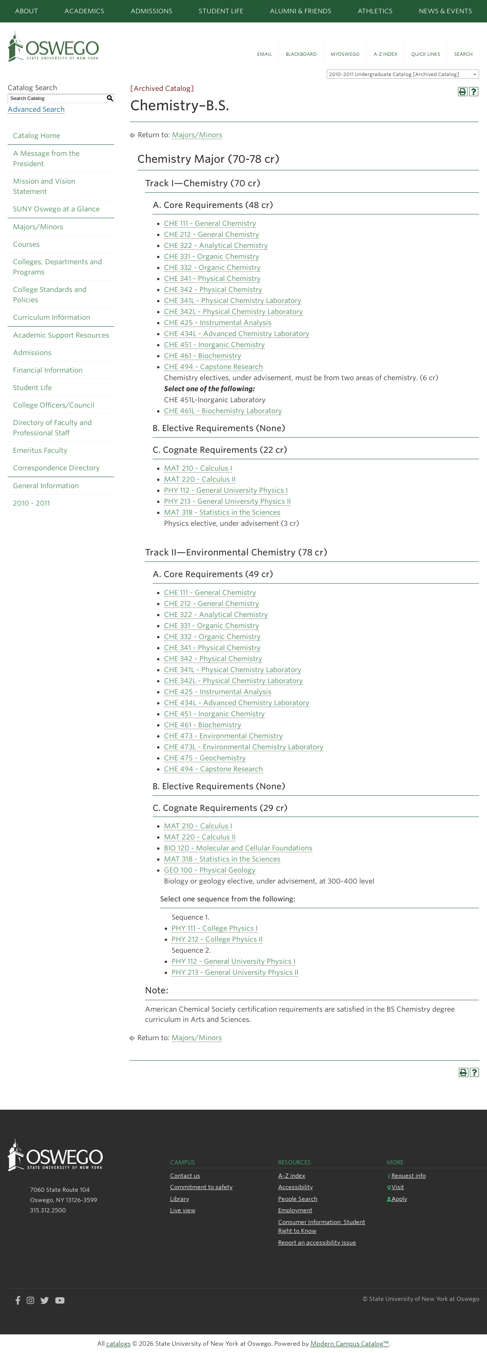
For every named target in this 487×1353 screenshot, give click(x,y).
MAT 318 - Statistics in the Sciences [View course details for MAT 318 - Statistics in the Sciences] (222, 512)
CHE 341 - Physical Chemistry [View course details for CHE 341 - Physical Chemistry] (212, 278)
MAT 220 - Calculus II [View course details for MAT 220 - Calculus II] (200, 479)
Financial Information (48, 370)
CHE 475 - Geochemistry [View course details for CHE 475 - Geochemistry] (205, 758)
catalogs (118, 1343)
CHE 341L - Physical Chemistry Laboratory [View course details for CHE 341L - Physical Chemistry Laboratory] (232, 301)
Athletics (375, 11)
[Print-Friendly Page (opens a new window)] (463, 92)
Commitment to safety (201, 1187)
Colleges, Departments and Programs (57, 267)
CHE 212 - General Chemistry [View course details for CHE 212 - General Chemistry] (211, 234)
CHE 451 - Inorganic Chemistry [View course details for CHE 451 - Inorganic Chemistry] (214, 345)
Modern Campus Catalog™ (349, 1343)
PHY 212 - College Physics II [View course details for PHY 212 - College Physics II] (217, 939)
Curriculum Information (51, 317)
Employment (295, 1210)
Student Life (221, 11)
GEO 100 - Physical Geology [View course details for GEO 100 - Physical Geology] (210, 870)
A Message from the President (46, 158)
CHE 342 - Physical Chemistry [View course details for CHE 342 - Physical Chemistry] (213, 289)
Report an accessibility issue (317, 1242)
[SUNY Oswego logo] (81, 46)
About (26, 11)
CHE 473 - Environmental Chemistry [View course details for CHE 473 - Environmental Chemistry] (223, 736)
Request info (406, 1175)
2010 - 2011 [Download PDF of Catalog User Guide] (31, 503)
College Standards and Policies (49, 295)
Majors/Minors (38, 227)
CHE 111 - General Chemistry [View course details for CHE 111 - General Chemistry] (210, 223)
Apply (397, 1198)
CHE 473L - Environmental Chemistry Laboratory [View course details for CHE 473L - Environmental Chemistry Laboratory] (243, 747)
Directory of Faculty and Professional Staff (52, 428)
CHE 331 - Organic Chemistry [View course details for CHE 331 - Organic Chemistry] (211, 256)
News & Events (445, 11)
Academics (84, 11)
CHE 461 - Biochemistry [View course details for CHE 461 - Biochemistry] (202, 356)
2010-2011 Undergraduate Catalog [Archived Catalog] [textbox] (394, 74)
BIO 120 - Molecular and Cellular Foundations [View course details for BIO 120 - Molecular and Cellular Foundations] (238, 848)
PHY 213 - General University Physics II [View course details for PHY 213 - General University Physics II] (227, 501)
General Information (46, 486)
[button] (264, 49)
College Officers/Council (53, 405)
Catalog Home (36, 136)
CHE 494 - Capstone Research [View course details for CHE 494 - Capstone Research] (213, 367)
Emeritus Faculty (40, 450)
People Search (297, 1198)
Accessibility (295, 1187)
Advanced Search (36, 109)
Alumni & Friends (300, 11)
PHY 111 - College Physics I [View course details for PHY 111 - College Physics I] (215, 928)
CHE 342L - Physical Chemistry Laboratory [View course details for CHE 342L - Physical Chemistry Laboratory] (233, 312)
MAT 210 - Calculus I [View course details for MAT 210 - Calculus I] (198, 468)
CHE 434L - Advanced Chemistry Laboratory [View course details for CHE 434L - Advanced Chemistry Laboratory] (236, 334)
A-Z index (291, 1175)
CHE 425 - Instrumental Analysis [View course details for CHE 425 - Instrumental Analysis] (217, 323)
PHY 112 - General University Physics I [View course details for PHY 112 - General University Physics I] (226, 490)
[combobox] (403, 74)
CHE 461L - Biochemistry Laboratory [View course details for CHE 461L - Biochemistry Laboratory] (223, 411)
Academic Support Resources (61, 335)
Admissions (151, 11)
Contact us (185, 1175)
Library (179, 1198)
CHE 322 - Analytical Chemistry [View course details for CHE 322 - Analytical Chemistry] (216, 245)
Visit (395, 1187)
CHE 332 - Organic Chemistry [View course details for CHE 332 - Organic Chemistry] (212, 267)
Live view (183, 1210)
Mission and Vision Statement (44, 186)
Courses (26, 244)
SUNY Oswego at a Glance (56, 209)
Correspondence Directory (56, 468)
